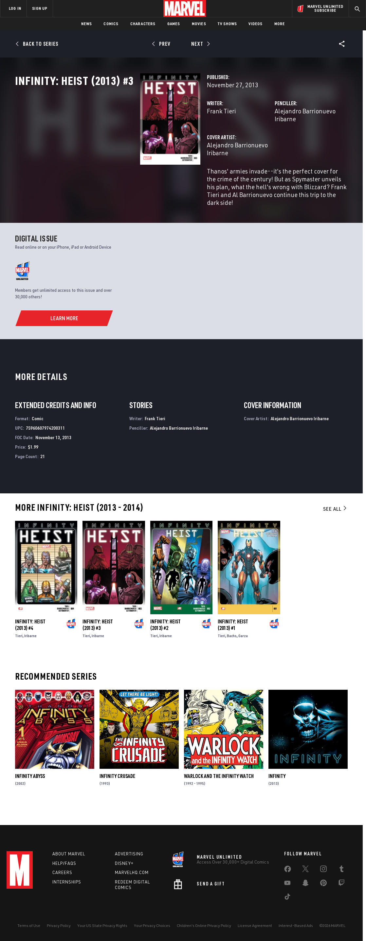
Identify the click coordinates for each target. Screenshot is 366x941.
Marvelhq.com (132, 872)
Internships (66, 881)
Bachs (232, 650)
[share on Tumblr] (341, 870)
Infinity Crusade (117, 791)
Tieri (19, 650)
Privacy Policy (59, 925)
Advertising (129, 853)
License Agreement (255, 925)
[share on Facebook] (287, 870)
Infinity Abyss (30, 791)
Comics (110, 23)
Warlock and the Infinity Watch (219, 791)
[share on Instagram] (323, 870)
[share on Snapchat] (305, 884)
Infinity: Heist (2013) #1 (233, 639)
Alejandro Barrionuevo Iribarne (272, 139)
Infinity (276, 791)
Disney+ (124, 863)
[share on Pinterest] (323, 884)
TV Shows (227, 23)
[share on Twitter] (305, 870)
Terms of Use (28, 925)
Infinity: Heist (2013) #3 (97, 639)
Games (173, 23)
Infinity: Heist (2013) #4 (30, 639)
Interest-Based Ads (296, 925)
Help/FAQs (64, 863)
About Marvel (68, 853)
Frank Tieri (134, 139)
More (279, 23)
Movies (199, 23)
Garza (243, 650)
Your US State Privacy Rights (102, 925)
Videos (255, 23)
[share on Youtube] (287, 884)
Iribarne (30, 650)
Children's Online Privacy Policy (204, 925)
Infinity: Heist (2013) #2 (165, 639)
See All (335, 523)
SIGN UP (39, 8)
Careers (62, 872)
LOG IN (15, 8)
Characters (143, 23)
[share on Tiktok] (287, 898)
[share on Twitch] (341, 884)
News (86, 23)
